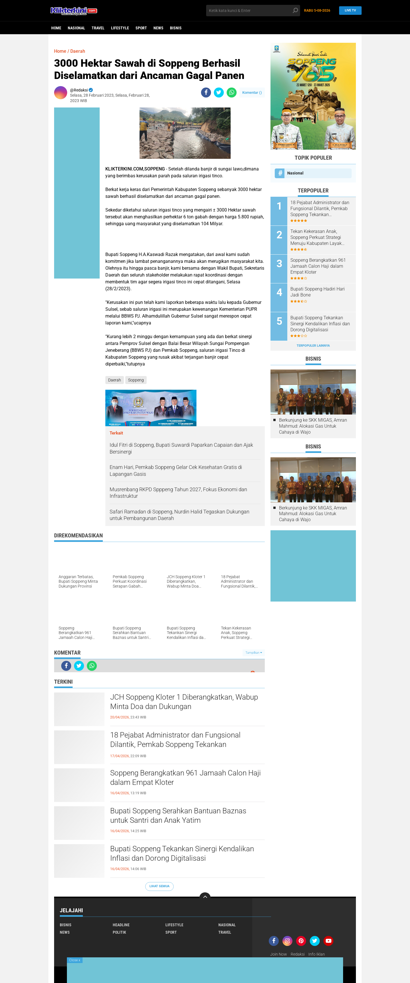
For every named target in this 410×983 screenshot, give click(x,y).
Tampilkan (253, 653)
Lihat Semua (159, 886)
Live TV (349, 10)
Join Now (278, 954)
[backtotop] (205, 898)
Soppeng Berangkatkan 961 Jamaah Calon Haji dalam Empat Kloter (185, 778)
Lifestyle (120, 28)
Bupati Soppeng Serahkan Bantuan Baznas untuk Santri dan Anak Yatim (178, 816)
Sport (141, 28)
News (158, 28)
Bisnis (176, 28)
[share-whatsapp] (232, 93)
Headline (121, 925)
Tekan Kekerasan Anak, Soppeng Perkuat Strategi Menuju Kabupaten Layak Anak (316, 237)
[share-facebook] (206, 93)
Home (56, 28)
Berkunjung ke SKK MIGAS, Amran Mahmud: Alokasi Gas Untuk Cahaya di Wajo (313, 426)
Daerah (77, 51)
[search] (253, 10)
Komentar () (252, 92)
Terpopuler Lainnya (313, 346)
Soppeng (136, 380)
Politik (119, 932)
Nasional (76, 28)
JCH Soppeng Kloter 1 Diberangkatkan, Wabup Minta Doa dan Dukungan (184, 702)
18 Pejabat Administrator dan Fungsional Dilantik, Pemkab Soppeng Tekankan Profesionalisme (175, 745)
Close (74, 960)
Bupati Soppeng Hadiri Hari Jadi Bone (317, 292)
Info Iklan (316, 954)
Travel (98, 28)
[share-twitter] (219, 93)
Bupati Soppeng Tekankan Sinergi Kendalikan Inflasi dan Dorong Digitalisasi (182, 853)
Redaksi (298, 954)
